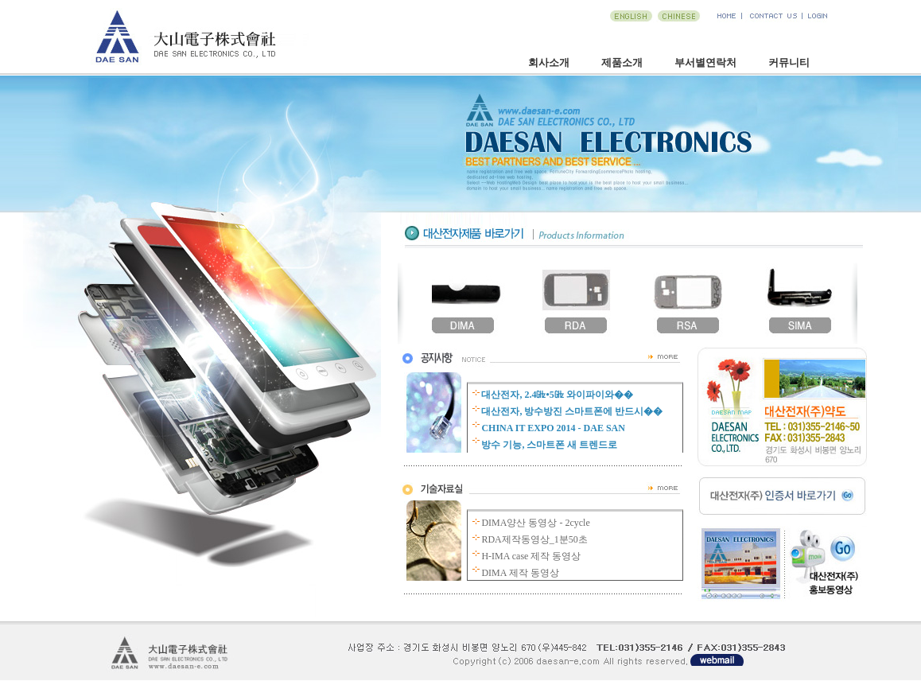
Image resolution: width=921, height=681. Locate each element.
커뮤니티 (789, 62)
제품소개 (622, 62)
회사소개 (548, 62)
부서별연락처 (705, 62)
